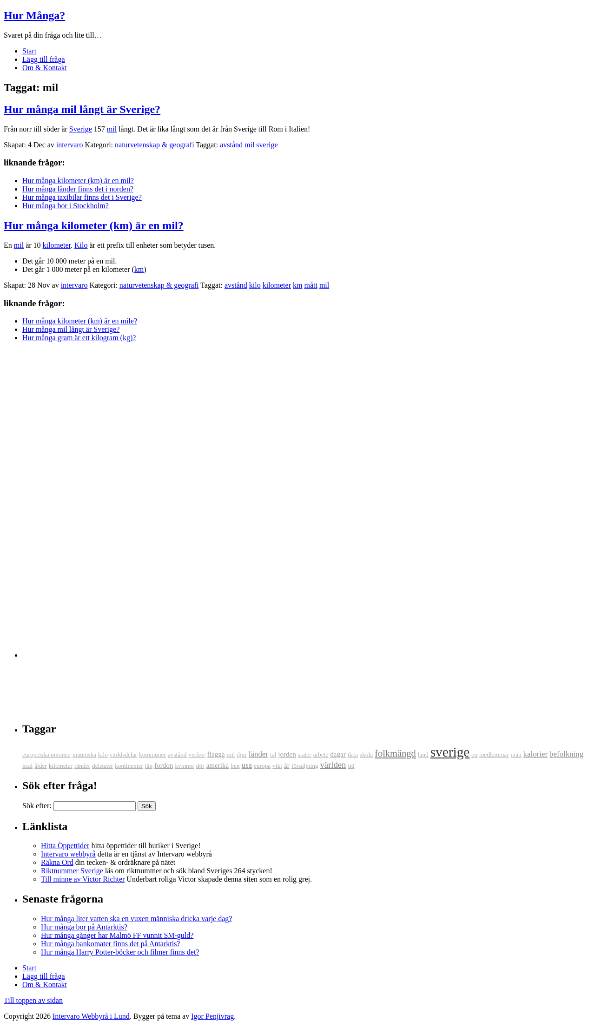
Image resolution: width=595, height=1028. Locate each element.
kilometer (57, 245)
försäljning (304, 765)
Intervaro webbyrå (68, 854)
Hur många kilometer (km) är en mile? (79, 321)
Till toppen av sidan (33, 1000)
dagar (338, 754)
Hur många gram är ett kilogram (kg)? (79, 338)
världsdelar (123, 754)
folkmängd (395, 753)
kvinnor (184, 765)
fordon (163, 765)
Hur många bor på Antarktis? (84, 927)
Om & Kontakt (44, 68)
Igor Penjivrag (212, 1016)
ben (235, 765)
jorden (287, 754)
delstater (102, 765)
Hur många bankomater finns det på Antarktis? (110, 944)
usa (246, 765)
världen (333, 765)
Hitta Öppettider (65, 846)
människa (84, 754)
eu (474, 754)
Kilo (80, 245)
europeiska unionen (46, 754)
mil (112, 129)
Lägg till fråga (43, 59)
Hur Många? (34, 15)
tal (273, 754)
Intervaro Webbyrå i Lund (91, 1016)
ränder (82, 765)
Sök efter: (37, 806)
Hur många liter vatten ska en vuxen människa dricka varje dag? (136, 919)
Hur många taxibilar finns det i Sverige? (82, 197)
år (287, 765)
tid (351, 765)
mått (310, 285)
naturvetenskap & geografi (154, 145)
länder (258, 754)
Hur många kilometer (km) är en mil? (78, 181)
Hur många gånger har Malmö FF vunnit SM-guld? (117, 935)
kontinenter (129, 765)
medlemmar (494, 754)
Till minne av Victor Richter (83, 879)
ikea (353, 754)
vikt (277, 765)
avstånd (231, 145)
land (423, 754)
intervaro (69, 145)
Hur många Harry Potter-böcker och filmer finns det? (120, 952)
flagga (216, 754)
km (139, 269)
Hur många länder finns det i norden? (77, 189)
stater (304, 754)
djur (241, 754)
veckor (197, 754)
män (516, 754)
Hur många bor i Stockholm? (65, 206)
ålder (40, 765)
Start (29, 51)
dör (200, 765)
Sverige (80, 129)
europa (262, 765)
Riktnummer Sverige (72, 871)
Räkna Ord (57, 862)
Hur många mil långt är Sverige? (82, 109)
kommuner (152, 754)
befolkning (566, 754)
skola (366, 754)
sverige (267, 145)
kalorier (535, 754)
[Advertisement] (41, 497)
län (148, 765)
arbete (321, 754)
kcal (27, 765)
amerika (217, 765)
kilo (255, 285)
